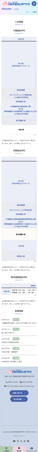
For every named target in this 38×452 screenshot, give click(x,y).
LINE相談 (6, 449)
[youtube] (14, 441)
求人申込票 (19, 399)
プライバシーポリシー (19, 436)
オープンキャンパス (31, 449)
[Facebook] (24, 441)
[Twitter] (21, 441)
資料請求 (19, 449)
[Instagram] (18, 441)
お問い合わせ (19, 393)
